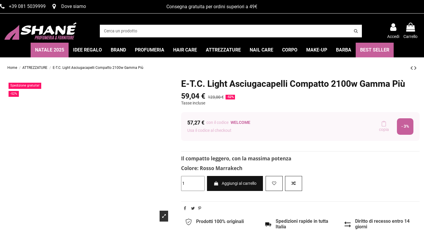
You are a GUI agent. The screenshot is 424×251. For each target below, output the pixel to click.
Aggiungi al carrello (234, 183)
